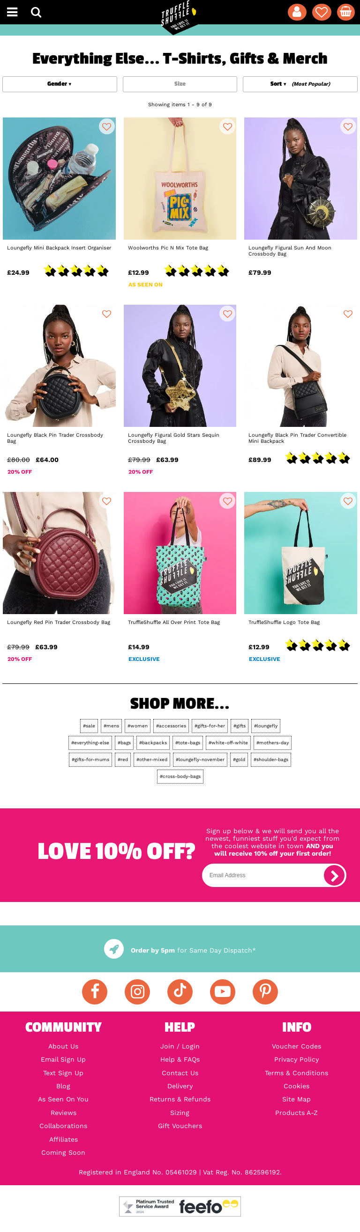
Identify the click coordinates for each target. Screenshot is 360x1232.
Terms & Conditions (296, 1073)
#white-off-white (228, 743)
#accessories (171, 726)
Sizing (179, 1112)
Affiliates (63, 1139)
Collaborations (63, 1125)
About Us (63, 1046)
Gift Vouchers (180, 1125)
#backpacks (153, 743)
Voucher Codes (296, 1046)
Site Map (296, 1099)
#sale (89, 726)
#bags (124, 743)
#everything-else (90, 743)
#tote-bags (187, 743)
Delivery (180, 1086)
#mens (111, 726)
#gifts (239, 726)
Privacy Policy (296, 1059)
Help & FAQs (180, 1059)
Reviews (63, 1112)
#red (123, 759)
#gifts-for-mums (90, 759)
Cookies (296, 1086)
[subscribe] (334, 875)
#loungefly (266, 726)
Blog (63, 1086)
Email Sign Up (63, 1059)
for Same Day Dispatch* (179, 950)
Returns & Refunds (180, 1099)
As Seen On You (63, 1099)
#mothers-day (272, 743)
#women (138, 726)
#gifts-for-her (210, 726)
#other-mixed (151, 759)
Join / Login (180, 1046)
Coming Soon (63, 1152)
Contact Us (180, 1073)
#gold (239, 759)
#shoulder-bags (271, 759)
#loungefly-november (200, 759)
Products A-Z (296, 1112)
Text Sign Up (63, 1073)
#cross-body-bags (180, 776)
